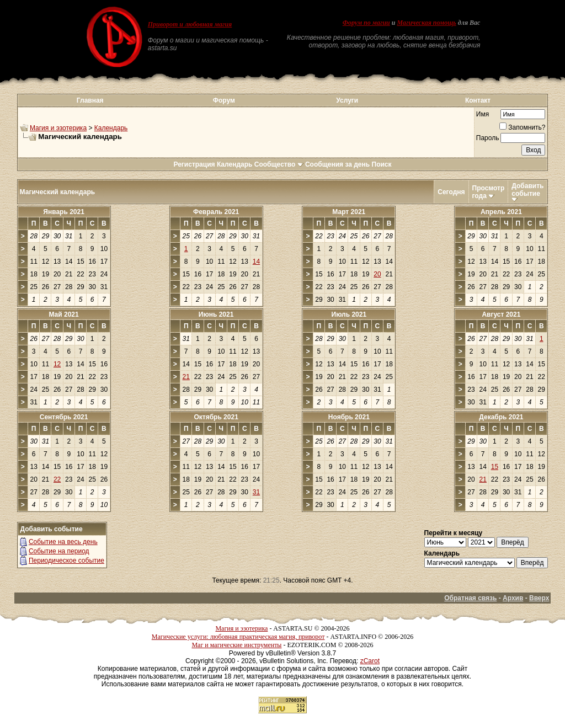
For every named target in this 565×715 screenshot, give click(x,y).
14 (256, 261)
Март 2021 (348, 212)
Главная (90, 100)
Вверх (539, 598)
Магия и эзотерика (58, 128)
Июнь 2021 (216, 314)
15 (494, 467)
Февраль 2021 (216, 212)
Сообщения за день (337, 164)
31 (256, 492)
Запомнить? (522, 127)
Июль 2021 (349, 314)
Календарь (111, 128)
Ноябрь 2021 (349, 417)
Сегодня (451, 192)
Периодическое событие (66, 560)
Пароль (487, 138)
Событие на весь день (63, 542)
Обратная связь (470, 598)
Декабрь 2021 (501, 417)
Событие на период (59, 551)
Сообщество (278, 164)
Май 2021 (63, 314)
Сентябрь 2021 (64, 417)
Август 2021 (501, 314)
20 (377, 274)
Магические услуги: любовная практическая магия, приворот (238, 637)
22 (57, 479)
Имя (482, 114)
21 (186, 377)
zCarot (370, 661)
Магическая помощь (426, 22)
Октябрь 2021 (216, 417)
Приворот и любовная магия (190, 24)
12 (57, 364)
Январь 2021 (63, 212)
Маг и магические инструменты (236, 645)
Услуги (347, 100)
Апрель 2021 (501, 212)
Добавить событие (527, 190)
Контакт (478, 100)
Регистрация (194, 164)
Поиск (382, 164)
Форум (224, 100)
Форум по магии (366, 22)
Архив (513, 598)
